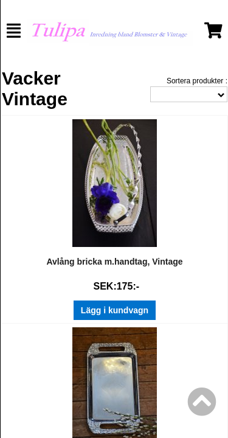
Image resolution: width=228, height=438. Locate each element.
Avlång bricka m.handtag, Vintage (114, 261)
